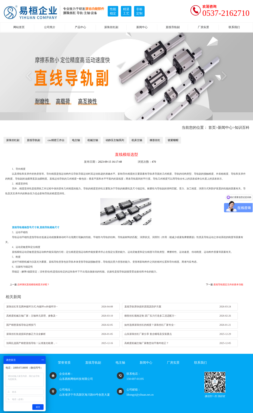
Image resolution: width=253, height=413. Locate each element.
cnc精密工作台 (56, 140)
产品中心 (80, 27)
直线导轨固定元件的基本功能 (228, 284)
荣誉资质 (64, 362)
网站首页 (19, 27)
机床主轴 (137, 140)
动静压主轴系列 (115, 140)
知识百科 (242, 127)
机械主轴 (92, 140)
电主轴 (76, 140)
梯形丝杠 (155, 140)
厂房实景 (203, 27)
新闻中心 (142, 27)
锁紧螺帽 (173, 140)
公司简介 (49, 27)
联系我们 (234, 27)
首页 (212, 127)
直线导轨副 (173, 27)
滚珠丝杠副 (111, 27)
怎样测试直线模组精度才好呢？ (33, 284)
